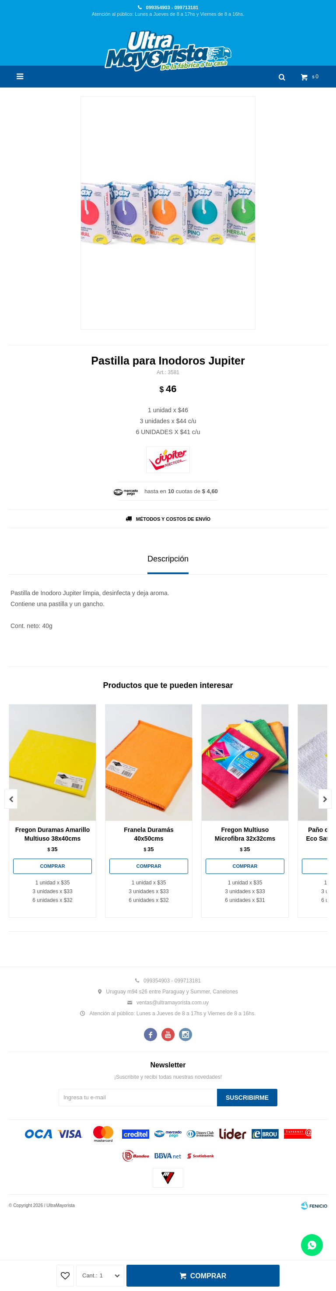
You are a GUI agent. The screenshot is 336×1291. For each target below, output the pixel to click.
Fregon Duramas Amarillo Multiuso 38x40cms (52, 834)
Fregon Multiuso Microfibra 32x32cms (245, 834)
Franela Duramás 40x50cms (149, 834)
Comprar (208, 1276)
